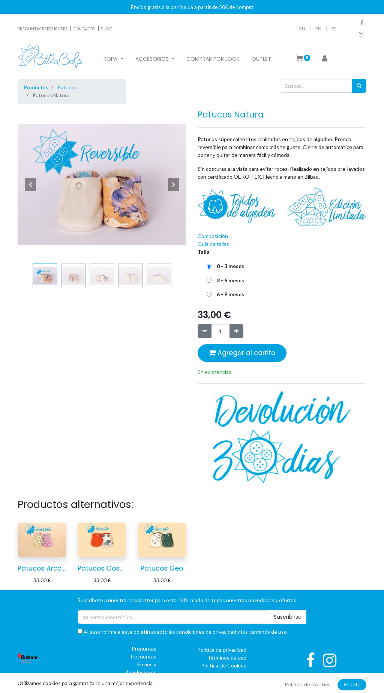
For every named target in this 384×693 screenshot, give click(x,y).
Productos (36, 87)
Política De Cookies (223, 665)
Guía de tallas (213, 244)
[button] (30, 184)
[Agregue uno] (236, 331)
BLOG (106, 28)
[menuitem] (213, 59)
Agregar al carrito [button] (242, 352)
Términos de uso (226, 657)
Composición (213, 236)
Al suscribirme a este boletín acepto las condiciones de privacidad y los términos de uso (182, 631)
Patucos (67, 87)
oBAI (267, 687)
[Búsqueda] (359, 86)
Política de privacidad (221, 649)
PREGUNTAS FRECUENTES (43, 28)
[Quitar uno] (205, 331)
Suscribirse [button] (288, 617)
